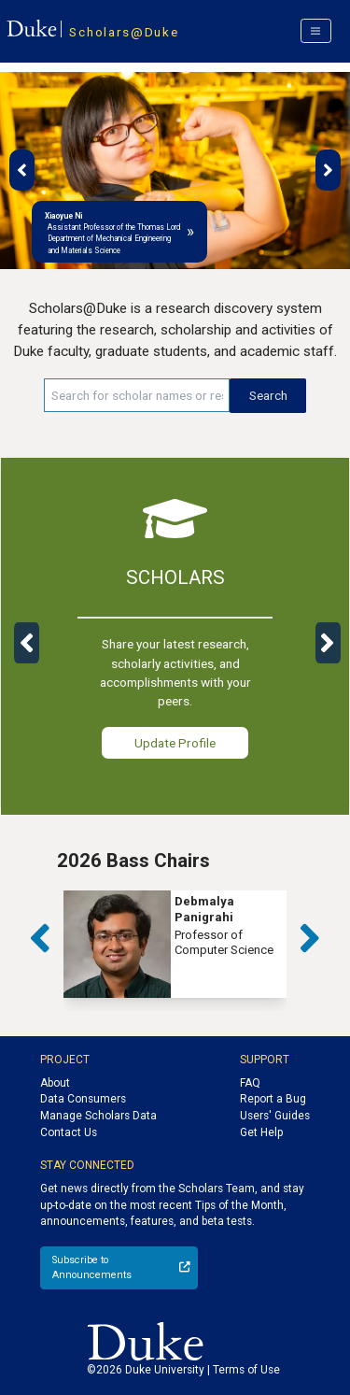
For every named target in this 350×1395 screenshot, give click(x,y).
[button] (22, 170)
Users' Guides (275, 1115)
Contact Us (68, 1132)
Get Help (261, 1132)
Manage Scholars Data (98, 1115)
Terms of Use (246, 1369)
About (55, 1082)
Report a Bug (273, 1098)
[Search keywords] (137, 395)
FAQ (250, 1082)
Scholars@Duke (123, 31)
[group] (175, 944)
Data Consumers (83, 1098)
